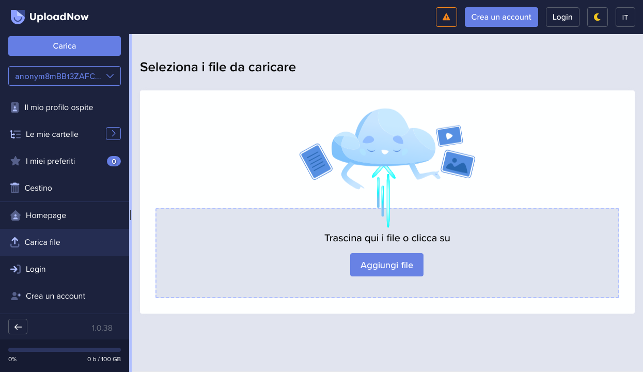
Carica (64, 46)
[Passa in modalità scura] (597, 17)
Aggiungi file (387, 264)
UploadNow (50, 17)
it (625, 16)
